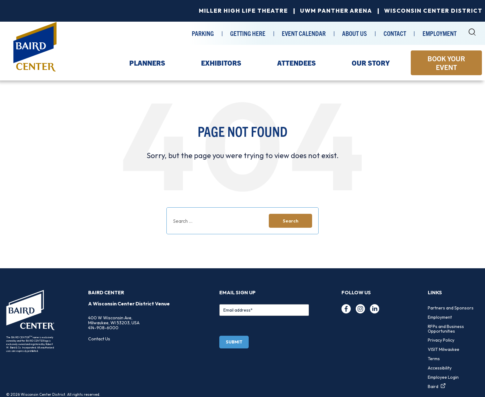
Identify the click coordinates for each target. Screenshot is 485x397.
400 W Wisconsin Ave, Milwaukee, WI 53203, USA (113, 320)
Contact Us (99, 339)
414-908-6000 (103, 327)
